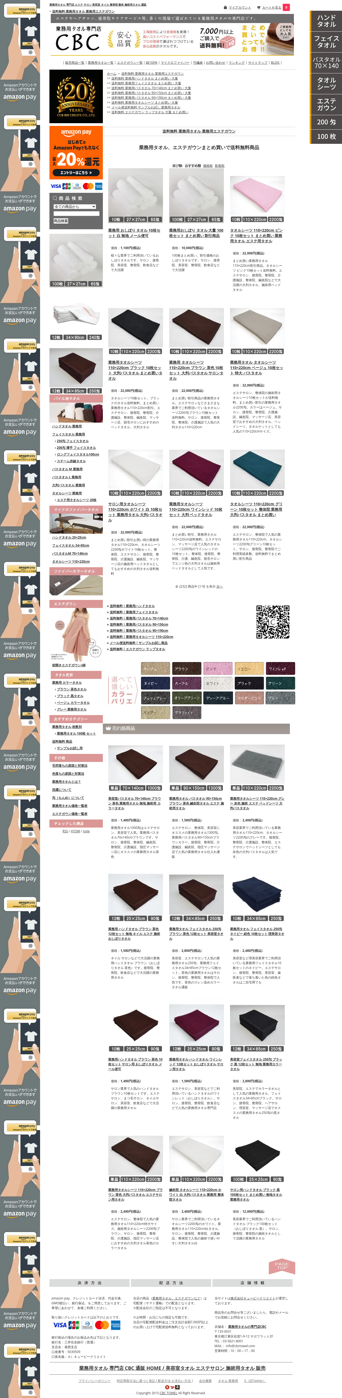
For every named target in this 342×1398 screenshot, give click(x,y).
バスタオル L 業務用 (66, 477)
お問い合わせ (215, 62)
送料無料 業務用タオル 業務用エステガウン (83, 11)
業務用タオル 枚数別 (67, 726)
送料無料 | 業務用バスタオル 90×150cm (139, 624)
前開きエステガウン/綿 (69, 665)
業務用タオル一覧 (101, 62)
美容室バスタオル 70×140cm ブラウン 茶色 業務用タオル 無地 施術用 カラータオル (134, 803)
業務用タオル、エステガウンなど (176, 1298)
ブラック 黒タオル (70, 696)
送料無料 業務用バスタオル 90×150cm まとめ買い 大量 (151, 93)
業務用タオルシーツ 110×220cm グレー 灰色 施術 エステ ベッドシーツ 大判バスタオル (257, 803)
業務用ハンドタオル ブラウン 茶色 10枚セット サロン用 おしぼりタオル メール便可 (135, 1064)
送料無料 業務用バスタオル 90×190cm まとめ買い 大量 (151, 97)
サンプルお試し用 (70, 748)
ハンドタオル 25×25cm (69, 537)
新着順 (219, 165)
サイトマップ (257, 62)
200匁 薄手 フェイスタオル (76, 447)
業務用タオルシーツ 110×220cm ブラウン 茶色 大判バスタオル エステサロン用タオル (135, 1194)
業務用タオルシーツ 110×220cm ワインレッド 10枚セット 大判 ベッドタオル (195, 509)
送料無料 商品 (62, 741)
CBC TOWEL (168, 1393)
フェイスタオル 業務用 (68, 434)
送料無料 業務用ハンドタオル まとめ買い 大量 (144, 78)
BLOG (275, 62)
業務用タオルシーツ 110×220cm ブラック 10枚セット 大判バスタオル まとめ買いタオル (135, 370)
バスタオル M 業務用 (67, 469)
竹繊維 (198, 62)
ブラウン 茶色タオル (72, 689)
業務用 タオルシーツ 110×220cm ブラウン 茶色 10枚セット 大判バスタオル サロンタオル (196, 370)
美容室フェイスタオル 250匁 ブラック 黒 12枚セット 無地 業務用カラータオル (256, 1064)
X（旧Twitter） (255, 1380)
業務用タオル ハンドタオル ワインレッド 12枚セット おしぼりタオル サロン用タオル (196, 1064)
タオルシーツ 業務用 (67, 493)
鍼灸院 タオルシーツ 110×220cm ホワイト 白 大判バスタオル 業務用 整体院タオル (196, 1194)
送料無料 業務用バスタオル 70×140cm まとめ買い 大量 (151, 88)
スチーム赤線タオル (71, 461)
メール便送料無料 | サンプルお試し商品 (139, 643)
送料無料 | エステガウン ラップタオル (137, 649)
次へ (219, 586)
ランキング (237, 62)
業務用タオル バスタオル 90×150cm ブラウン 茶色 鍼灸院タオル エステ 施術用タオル (196, 803)
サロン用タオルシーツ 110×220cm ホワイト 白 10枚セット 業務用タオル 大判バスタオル (135, 512)
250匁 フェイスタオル (73, 441)
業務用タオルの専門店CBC (247, 1326)
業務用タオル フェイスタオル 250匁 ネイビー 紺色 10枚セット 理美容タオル (257, 934)
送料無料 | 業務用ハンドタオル (132, 606)
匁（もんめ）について (68, 797)
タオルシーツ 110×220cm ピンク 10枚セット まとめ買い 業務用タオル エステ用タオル (256, 235)
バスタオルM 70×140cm (70, 553)
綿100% (151, 62)
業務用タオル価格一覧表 (69, 805)
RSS (65, 831)
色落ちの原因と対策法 (68, 773)
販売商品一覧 (74, 62)
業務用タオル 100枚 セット (76, 733)
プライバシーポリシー (95, 1380)
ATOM (75, 831)
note (86, 831)
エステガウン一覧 (130, 62)
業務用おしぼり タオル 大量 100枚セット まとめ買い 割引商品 (196, 233)
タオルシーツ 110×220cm (71, 561)
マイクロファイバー (175, 62)
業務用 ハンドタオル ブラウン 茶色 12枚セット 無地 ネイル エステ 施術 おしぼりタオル (134, 934)
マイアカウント (240, 7)
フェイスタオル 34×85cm (70, 545)
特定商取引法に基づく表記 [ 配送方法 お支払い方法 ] (155, 1380)
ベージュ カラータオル (73, 702)
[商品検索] (76, 213)
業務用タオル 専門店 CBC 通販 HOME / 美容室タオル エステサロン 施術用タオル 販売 (172, 1368)
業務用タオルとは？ (66, 781)
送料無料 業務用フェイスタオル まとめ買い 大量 (146, 83)
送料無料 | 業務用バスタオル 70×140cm (139, 618)
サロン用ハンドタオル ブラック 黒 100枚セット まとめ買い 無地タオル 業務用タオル (256, 1194)
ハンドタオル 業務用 (67, 426)
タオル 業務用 (228, 1380)
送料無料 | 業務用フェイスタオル (134, 612)
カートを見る (271, 7)
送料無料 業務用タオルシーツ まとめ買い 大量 (144, 102)
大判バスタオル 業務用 (68, 485)
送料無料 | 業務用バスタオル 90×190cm (139, 630)
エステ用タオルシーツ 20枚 (77, 500)
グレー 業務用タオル (72, 709)
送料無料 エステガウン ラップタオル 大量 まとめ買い (149, 112)
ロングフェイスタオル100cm (78, 454)
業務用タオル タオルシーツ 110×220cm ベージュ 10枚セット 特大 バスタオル (256, 367)
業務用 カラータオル (67, 682)
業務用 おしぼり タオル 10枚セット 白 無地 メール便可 (134, 233)
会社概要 (205, 1380)
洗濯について (61, 789)
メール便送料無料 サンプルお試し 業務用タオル (145, 107)
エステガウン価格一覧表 (69, 813)
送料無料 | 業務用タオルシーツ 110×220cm (141, 636)
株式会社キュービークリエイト (253, 1298)
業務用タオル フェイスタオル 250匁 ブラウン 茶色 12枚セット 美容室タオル (196, 934)
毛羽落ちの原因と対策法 (69, 765)
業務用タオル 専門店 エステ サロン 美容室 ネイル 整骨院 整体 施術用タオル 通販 (97, 4)
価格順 (208, 165)
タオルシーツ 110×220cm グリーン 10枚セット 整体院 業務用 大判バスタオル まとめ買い (256, 509)
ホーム (111, 73)
